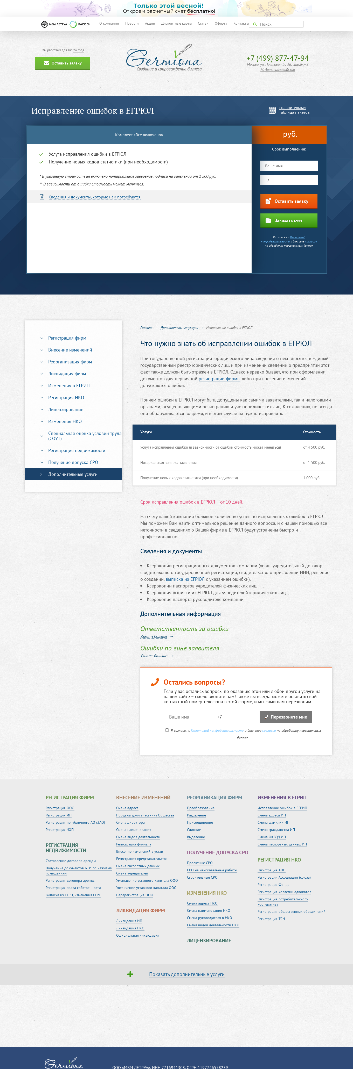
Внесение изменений (70, 350)
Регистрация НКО (66, 397)
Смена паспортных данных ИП (282, 844)
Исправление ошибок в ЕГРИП (282, 808)
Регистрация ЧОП (60, 829)
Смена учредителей (132, 873)
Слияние (194, 829)
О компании (109, 23)
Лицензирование (65, 409)
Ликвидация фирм (67, 374)
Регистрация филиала (133, 844)
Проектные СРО (200, 862)
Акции (150, 23)
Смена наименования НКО (208, 910)
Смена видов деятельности (138, 837)
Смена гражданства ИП (276, 829)
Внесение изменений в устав (139, 851)
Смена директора (130, 822)
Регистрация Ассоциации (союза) (284, 877)
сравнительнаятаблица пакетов (294, 109)
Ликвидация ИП (129, 921)
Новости (132, 23)
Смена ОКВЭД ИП (272, 837)
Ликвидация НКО (130, 928)
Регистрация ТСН (271, 918)
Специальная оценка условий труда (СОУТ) (85, 435)
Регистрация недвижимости (76, 450)
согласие (311, 241)
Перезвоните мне (286, 717)
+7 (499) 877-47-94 (278, 58)
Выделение (196, 837)
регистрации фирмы (219, 379)
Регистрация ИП (59, 815)
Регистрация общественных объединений (292, 911)
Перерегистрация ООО (134, 895)
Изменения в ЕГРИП (69, 386)
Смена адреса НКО (202, 903)
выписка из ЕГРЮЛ (185, 579)
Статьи (203, 23)
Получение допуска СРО (73, 462)
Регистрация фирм (67, 338)
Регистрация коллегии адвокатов (284, 891)
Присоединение (200, 822)
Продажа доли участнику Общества (145, 815)
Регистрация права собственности (73, 887)
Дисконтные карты (176, 23)
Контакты (241, 23)
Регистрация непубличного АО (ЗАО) (75, 822)
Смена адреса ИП (272, 815)
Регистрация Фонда (273, 884)
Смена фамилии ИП (273, 822)
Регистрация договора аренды (70, 880)
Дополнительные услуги (73, 474)
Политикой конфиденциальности (283, 239)
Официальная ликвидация (137, 935)
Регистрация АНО (272, 870)
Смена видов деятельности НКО (213, 925)
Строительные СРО (202, 877)
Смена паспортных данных (138, 866)
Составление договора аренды (71, 860)
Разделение (196, 815)
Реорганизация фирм (70, 362)
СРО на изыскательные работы (212, 870)
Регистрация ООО (60, 808)
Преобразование (200, 808)
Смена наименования (133, 829)
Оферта (221, 23)
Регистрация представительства (142, 858)
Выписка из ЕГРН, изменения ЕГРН (73, 895)
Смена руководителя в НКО (209, 917)
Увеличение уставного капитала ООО (146, 887)
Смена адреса (127, 808)
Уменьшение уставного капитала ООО (147, 880)
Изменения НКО (65, 421)
